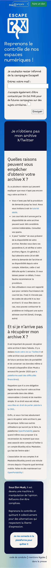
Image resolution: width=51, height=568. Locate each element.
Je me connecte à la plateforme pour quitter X (24, 540)
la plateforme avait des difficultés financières (22, 375)
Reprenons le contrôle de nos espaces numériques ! (21, 52)
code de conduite (18, 557)
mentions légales (37, 557)
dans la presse (39, 561)
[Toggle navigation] (12, 5)
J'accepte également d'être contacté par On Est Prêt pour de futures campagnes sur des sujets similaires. (25, 98)
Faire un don (38, 4)
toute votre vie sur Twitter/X (28, 351)
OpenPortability (25, 431)
